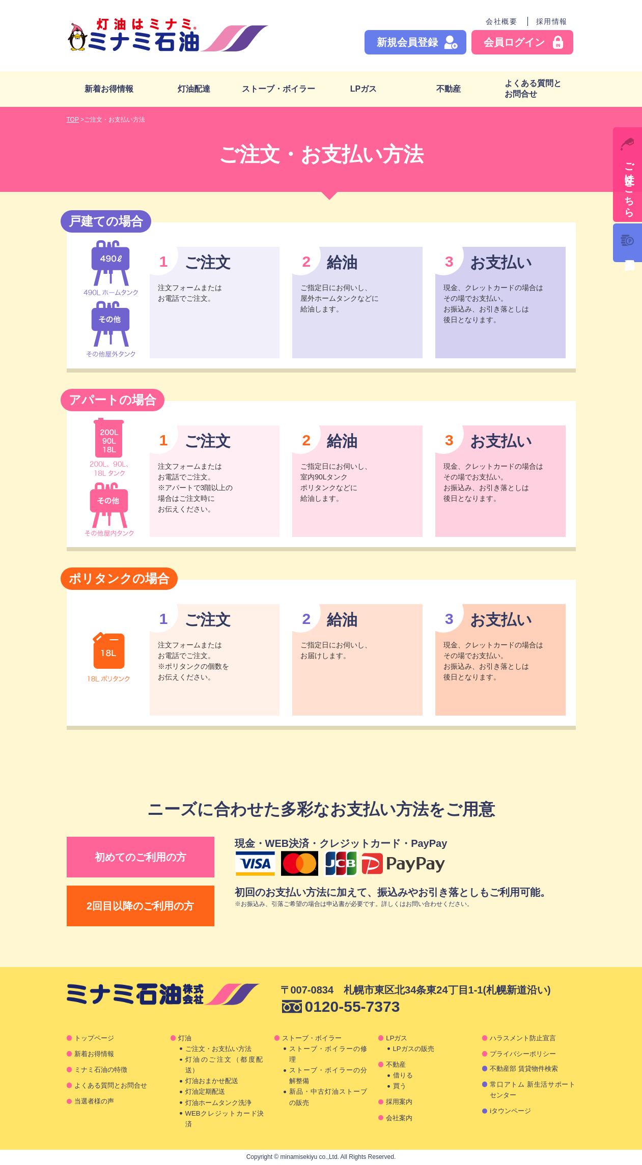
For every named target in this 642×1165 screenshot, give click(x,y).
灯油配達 (194, 88)
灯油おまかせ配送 (211, 1081)
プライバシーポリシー (523, 1054)
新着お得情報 (109, 88)
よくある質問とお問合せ (533, 88)
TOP (73, 119)
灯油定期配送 (205, 1091)
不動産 (448, 88)
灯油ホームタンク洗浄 (218, 1102)
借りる (403, 1075)
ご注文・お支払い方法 (218, 1049)
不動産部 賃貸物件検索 (524, 1068)
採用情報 (552, 21)
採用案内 (399, 1101)
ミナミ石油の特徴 (100, 1069)
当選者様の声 (94, 1101)
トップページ (94, 1038)
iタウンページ (510, 1111)
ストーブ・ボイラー (278, 88)
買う (399, 1086)
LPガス (363, 88)
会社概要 (501, 21)
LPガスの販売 (413, 1049)
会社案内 (399, 1118)
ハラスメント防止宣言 (523, 1038)
